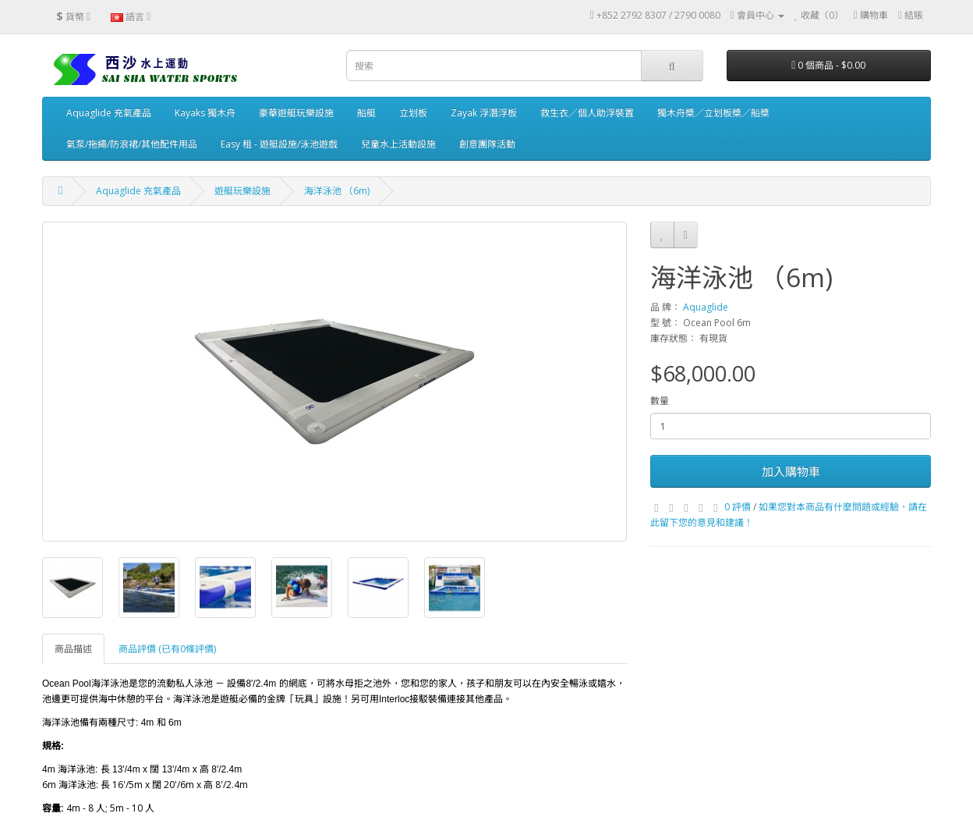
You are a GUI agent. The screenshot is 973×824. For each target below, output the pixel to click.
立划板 (413, 112)
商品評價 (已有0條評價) (167, 648)
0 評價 (737, 506)
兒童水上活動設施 (398, 144)
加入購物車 (791, 471)
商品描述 (73, 648)
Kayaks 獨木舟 (205, 112)
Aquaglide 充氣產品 (108, 112)
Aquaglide (705, 307)
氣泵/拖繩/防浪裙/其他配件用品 (131, 144)
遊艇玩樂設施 (242, 190)
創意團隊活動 (487, 144)
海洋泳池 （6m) (337, 190)
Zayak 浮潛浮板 (484, 112)
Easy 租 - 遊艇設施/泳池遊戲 (279, 144)
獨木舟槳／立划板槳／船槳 (713, 112)
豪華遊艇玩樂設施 (296, 112)
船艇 (366, 112)
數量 (659, 400)
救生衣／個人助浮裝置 (587, 112)
